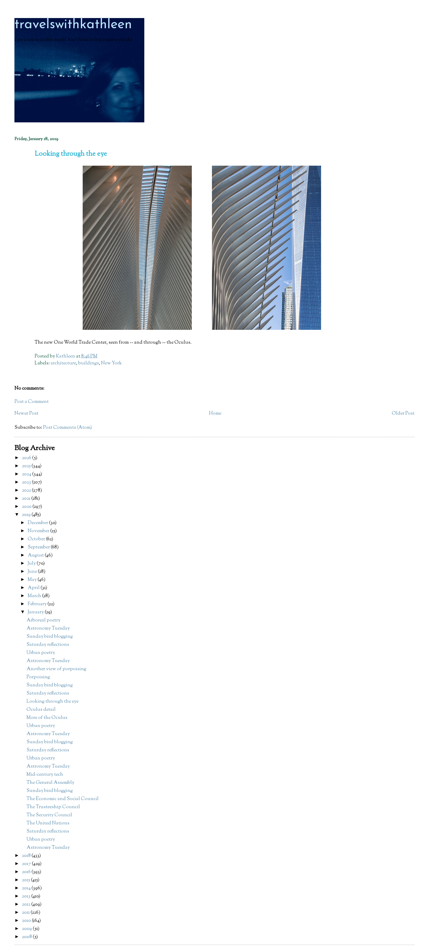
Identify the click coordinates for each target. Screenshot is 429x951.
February (37, 604)
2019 (27, 514)
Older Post (403, 413)
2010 (27, 920)
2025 (27, 466)
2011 (26, 912)
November (39, 531)
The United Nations (47, 823)
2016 (27, 872)
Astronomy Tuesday (48, 628)
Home (215, 413)
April (34, 587)
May (33, 579)
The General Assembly (50, 782)
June (33, 571)
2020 (27, 506)
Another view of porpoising (56, 669)
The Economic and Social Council (62, 799)
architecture (63, 363)
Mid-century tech (44, 774)
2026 (27, 458)
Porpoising (38, 677)
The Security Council (49, 815)
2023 (27, 482)
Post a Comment (31, 401)
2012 (26, 904)
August (36, 555)
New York (111, 363)
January (36, 612)
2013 (26, 896)
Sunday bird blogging (49, 636)
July (32, 563)
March (35, 596)
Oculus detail (41, 709)
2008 (27, 937)
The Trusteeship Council (53, 807)
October (37, 539)
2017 (27, 864)
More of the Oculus (46, 717)
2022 (27, 490)
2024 (27, 474)
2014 (27, 888)
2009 (27, 928)
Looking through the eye (52, 701)
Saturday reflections (47, 644)
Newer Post (26, 413)
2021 (26, 498)
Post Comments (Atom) (67, 427)
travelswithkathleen (73, 25)
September (39, 547)
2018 (27, 855)
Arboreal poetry (43, 620)
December (38, 523)
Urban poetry (40, 652)
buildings (88, 363)
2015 (26, 880)
